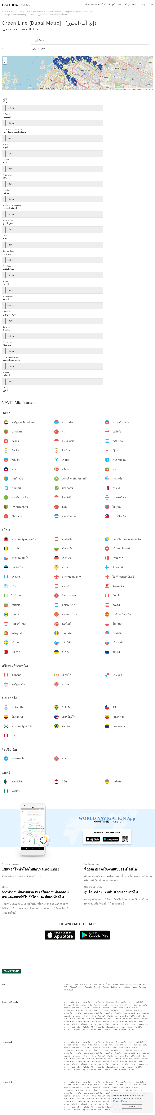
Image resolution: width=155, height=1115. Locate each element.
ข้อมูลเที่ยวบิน (131, 4)
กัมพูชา (97, 1005)
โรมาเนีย (132, 1022)
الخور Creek (38, 48)
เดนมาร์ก (76, 1016)
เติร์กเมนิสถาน (81, 1010)
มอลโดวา (144, 1019)
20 (74, 81)
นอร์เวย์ (106, 1022)
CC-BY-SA (149, 89)
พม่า (135, 1005)
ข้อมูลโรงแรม (115, 4)
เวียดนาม (105, 1010)
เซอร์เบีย (141, 1022)
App (143, 4)
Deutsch (97, 987)
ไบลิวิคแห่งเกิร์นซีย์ (137, 1016)
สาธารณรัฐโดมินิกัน (134, 1027)
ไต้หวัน (97, 1010)
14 (54, 61)
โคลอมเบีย (100, 1027)
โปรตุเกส (123, 1022)
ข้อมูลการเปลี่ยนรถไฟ (95, 4)
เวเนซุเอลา (76, 1030)
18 (68, 76)
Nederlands (68, 990)
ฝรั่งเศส (110, 1016)
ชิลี (92, 1027)
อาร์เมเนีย (86, 1002)
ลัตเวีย (136, 1019)
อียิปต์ (115, 1030)
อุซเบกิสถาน (116, 1010)
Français (88, 987)
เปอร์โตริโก (110, 1027)
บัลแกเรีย (118, 1013)
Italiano (114, 987)
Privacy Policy (120, 1101)
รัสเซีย (108, 1024)
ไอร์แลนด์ (90, 1019)
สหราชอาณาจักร (121, 1016)
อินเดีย (75, 1005)
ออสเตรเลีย (91, 1030)
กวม (99, 1030)
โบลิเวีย (86, 1027)
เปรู (83, 1030)
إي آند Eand (38, 40)
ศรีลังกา (128, 1005)
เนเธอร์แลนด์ (96, 1022)
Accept (132, 1106)
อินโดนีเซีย (140, 1002)
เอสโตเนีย (86, 1016)
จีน (117, 1002)
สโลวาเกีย (84, 1024)
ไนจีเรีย (131, 1030)
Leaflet (117, 89)
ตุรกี (90, 1010)
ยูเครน (101, 1024)
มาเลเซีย (87, 1008)
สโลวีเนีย (75, 1024)
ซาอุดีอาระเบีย (124, 1008)
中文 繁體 (83, 984)
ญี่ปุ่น (90, 1005)
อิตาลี (110, 1019)
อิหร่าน (83, 1005)
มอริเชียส (122, 1030)
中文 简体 (93, 984)
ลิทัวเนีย (118, 1019)
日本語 (67, 984)
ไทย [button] (151, 4)
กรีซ (66, 1019)
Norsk (134, 987)
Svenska (142, 987)
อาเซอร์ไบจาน (98, 1002)
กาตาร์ (114, 1008)
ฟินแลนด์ (101, 1016)
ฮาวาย (67, 1027)
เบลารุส (93, 1024)
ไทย (108, 984)
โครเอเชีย (80, 1019)
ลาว (121, 1005)
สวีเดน (66, 1024)
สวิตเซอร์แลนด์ (129, 1013)
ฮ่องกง (131, 1002)
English (75, 984)
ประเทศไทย (68, 1010)
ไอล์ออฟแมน (101, 1019)
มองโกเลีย (143, 1005)
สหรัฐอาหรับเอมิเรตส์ (72, 1002)
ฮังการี (72, 1019)
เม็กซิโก (125, 1024)
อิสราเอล (67, 1005)
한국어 (101, 984)
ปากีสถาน (105, 1008)
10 (64, 61)
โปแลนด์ (114, 1022)
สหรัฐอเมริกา (144, 1024)
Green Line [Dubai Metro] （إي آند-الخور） (50, 23)
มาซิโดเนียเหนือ (82, 1022)
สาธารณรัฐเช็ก (143, 1013)
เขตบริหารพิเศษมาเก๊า (73, 1008)
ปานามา (133, 1024)
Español (106, 987)
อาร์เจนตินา (76, 1027)
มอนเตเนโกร (69, 1022)
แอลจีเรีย (107, 1030)
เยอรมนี (67, 1016)
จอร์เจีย (123, 1002)
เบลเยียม (108, 1013)
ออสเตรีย (77, 1013)
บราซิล (67, 1030)
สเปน (94, 1016)
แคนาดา (116, 1024)
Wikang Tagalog (76, 987)
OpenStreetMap (129, 89)
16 (61, 66)
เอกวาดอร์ (121, 1027)
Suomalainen (124, 987)
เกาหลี (104, 1005)
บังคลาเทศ (110, 1002)
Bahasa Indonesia (133, 984)
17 (65, 71)
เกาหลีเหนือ (127, 1010)
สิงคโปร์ (135, 1008)
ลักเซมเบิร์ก (127, 1019)
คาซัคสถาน (113, 1005)
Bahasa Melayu (118, 984)
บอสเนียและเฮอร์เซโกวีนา (93, 1013)
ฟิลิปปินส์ (96, 1008)
